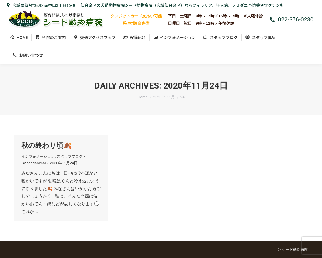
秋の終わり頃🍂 (46, 145)
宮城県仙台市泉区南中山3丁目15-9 (40, 5)
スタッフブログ (70, 156)
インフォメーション (38, 156)
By (33, 163)
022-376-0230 (291, 19)
